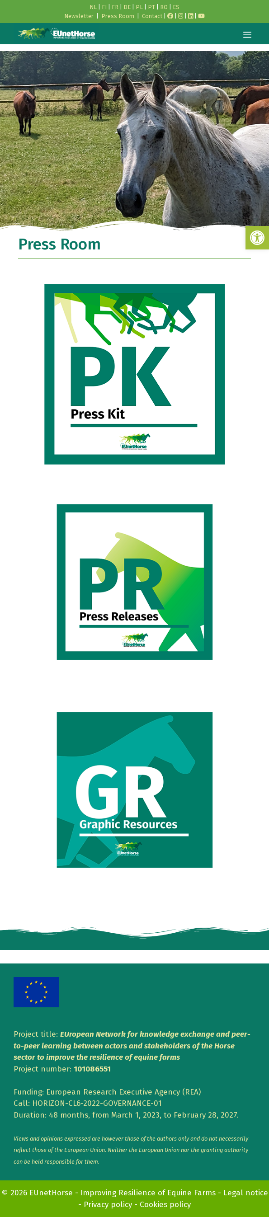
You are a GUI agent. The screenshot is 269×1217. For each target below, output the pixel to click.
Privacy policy (108, 1204)
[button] (257, 237)
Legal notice (245, 1193)
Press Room (117, 16)
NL (93, 7)
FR (115, 7)
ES (176, 7)
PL (139, 7)
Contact (152, 16)
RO (164, 7)
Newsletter (79, 16)
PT (151, 7)
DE (127, 7)
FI (104, 7)
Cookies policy (165, 1204)
